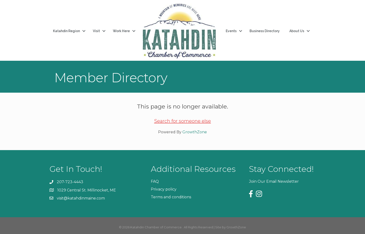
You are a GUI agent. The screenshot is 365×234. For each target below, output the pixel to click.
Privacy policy (163, 189)
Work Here (121, 31)
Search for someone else (182, 121)
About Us (296, 31)
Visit (96, 31)
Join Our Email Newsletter (274, 181)
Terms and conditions (171, 197)
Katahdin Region (66, 31)
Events (231, 31)
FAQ (155, 181)
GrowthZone (194, 132)
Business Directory (265, 31)
